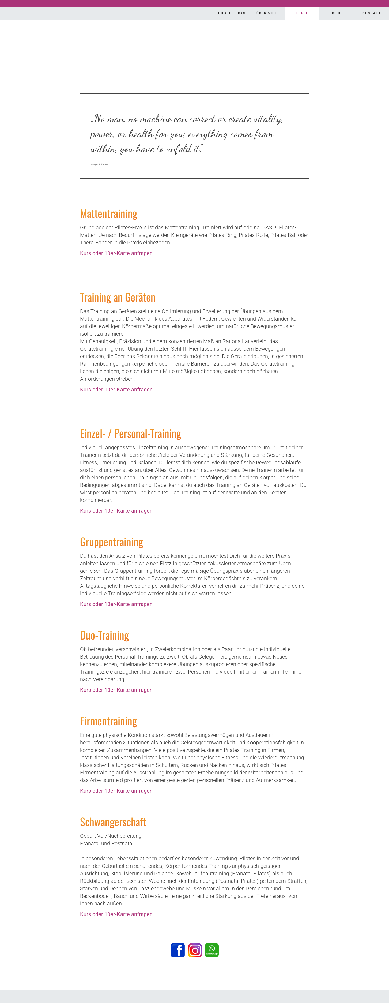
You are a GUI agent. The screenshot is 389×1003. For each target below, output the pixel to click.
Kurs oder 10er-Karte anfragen (116, 253)
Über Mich (267, 13)
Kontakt (371, 13)
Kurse (302, 13)
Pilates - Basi (232, 13)
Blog (337, 13)
